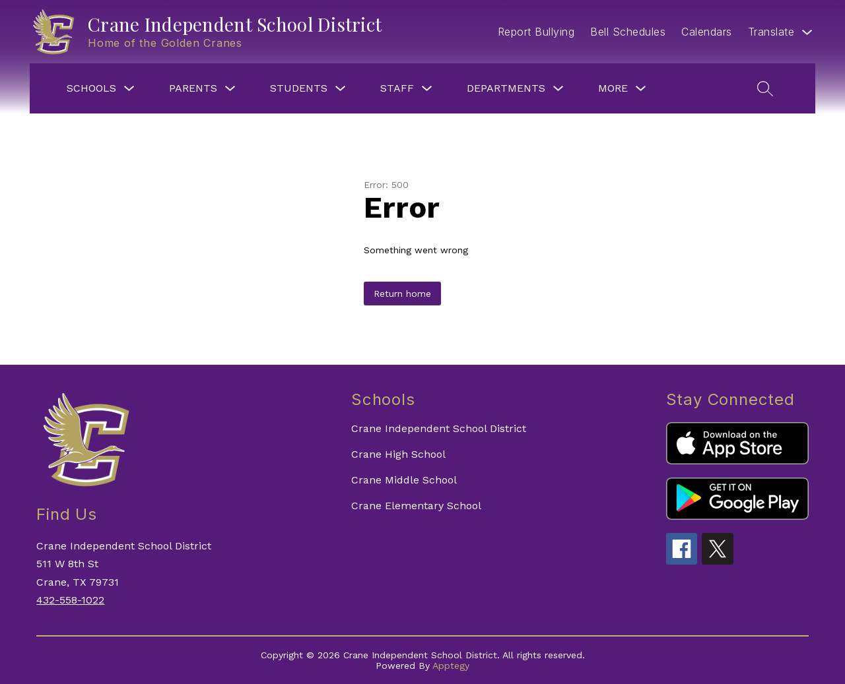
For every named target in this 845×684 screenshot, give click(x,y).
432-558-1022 (70, 600)
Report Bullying (536, 31)
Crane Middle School (404, 480)
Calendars (706, 31)
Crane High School (398, 454)
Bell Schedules (627, 31)
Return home (402, 293)
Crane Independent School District (438, 428)
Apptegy (450, 665)
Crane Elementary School (416, 505)
